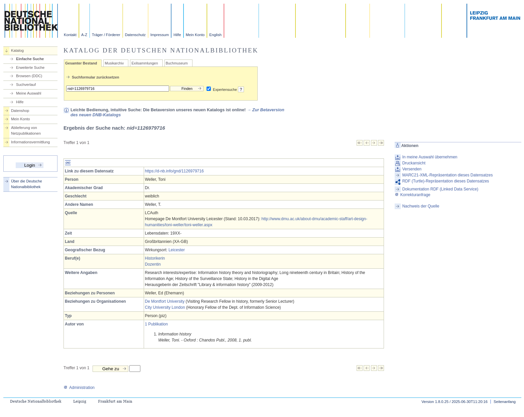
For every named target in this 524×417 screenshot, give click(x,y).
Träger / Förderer (106, 35)
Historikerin (155, 258)
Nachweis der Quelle (420, 206)
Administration (79, 387)
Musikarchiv (114, 63)
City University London (165, 307)
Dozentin (153, 264)
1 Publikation (156, 324)
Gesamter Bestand (81, 63)
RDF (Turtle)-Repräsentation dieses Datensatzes (445, 181)
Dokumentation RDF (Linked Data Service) (440, 189)
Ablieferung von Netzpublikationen (26, 130)
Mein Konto (195, 35)
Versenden (411, 169)
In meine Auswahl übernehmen (429, 157)
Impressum (159, 35)
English (215, 35)
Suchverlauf (26, 85)
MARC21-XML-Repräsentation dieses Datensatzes (447, 175)
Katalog (17, 50)
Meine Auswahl (28, 93)
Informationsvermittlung (30, 142)
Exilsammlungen (144, 63)
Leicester (176, 250)
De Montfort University (165, 301)
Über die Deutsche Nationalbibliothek (26, 184)
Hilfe (177, 35)
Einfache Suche (30, 59)
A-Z (84, 35)
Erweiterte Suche (30, 67)
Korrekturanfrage (412, 194)
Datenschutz (135, 35)
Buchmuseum (177, 63)
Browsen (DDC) (29, 76)
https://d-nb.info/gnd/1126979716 (174, 171)
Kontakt (70, 35)
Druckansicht (413, 163)
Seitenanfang (505, 402)
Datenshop (20, 111)
